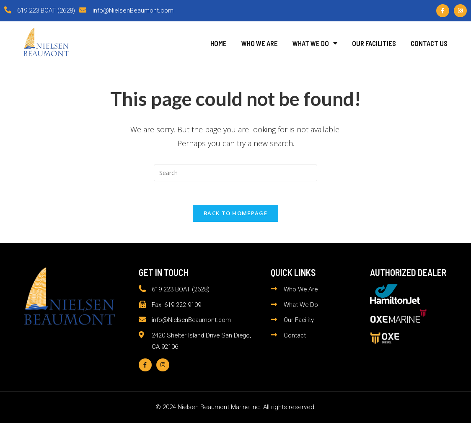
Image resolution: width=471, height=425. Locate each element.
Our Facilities (374, 43)
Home (218, 43)
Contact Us (429, 43)
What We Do (314, 43)
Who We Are (259, 43)
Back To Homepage (235, 215)
